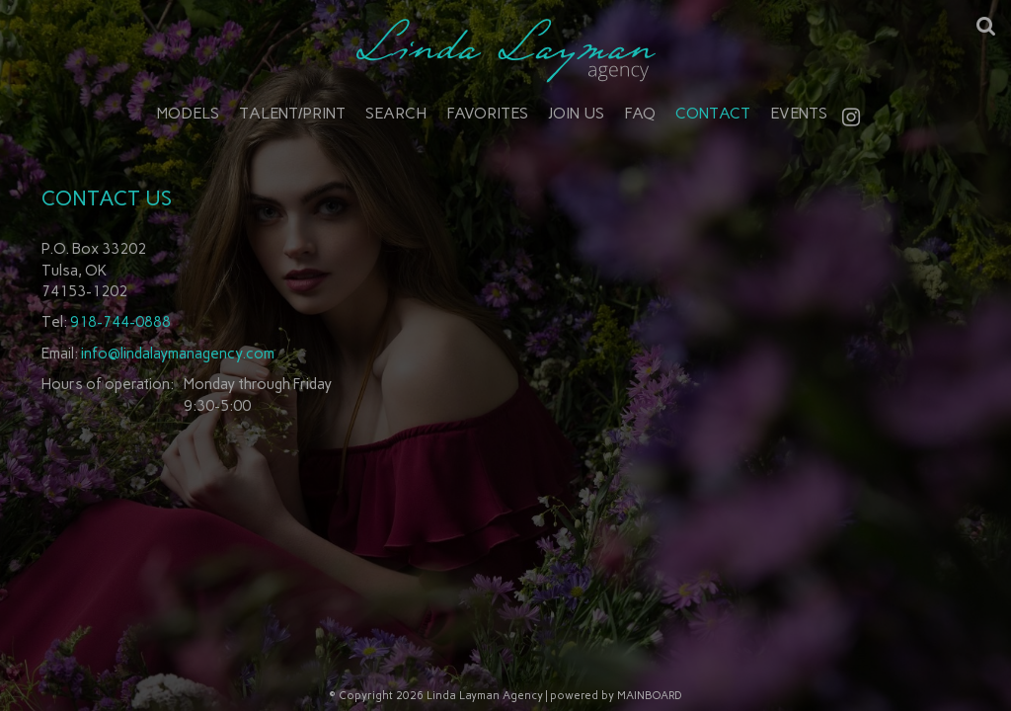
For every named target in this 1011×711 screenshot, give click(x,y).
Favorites (487, 113)
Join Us (576, 113)
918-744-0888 (120, 322)
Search (396, 113)
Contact (712, 113)
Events (798, 113)
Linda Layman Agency (505, 50)
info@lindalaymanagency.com (177, 353)
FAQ (640, 113)
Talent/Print (292, 113)
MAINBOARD (649, 695)
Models (188, 113)
